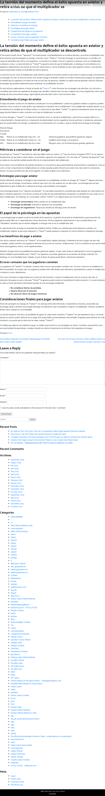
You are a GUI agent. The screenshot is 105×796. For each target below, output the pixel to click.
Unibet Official (16, 751)
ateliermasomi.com (18, 587)
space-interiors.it (17, 739)
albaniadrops (16, 578)
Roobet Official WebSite (20, 710)
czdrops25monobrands (20, 634)
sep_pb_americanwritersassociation (25, 718)
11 (11, 522)
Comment (4, 357)
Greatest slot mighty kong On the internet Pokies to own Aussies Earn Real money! (44, 440)
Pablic (13, 689)
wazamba (14, 762)
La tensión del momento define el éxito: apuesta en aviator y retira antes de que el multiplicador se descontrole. (56, 19)
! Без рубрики (17, 517)
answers (14, 584)
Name (3, 389)
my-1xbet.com (16, 669)
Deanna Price (33, 11)
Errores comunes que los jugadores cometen (29, 37)
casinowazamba (17, 631)
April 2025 (15, 474)
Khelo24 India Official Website (23, 657)
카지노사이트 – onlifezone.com (24, 765)
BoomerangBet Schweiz (20, 622)
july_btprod (15, 654)
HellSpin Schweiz (17, 645)
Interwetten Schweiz (19, 651)
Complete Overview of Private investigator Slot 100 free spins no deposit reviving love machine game (51, 437)
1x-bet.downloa (17, 528)
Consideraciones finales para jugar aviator (27, 40)
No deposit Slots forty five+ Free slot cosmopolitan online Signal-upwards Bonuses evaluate (48, 431)
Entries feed (15, 779)
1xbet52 (14, 549)
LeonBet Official (17, 660)
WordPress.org (17, 784)
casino (13, 628)
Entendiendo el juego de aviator (24, 22)
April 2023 (15, 497)
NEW (13, 672)
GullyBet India (16, 642)
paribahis (14, 692)
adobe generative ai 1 (19, 569)
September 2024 (17, 495)
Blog (12, 619)
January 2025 (16, 483)
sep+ (13, 721)
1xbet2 (13, 537)
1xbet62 (14, 555)
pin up (13, 698)
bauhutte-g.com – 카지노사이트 (24, 607)
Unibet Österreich (18, 754)
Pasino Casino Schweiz (20, 695)
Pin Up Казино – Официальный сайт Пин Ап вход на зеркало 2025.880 (42, 443)
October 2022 (16, 506)
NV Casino (15, 678)
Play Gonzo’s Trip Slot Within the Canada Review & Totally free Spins (38, 434)
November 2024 (17, 489)
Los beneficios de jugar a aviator (24, 34)
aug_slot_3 (15, 596)
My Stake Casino (17, 666)
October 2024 (16, 492)
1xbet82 (14, 557)
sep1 (12, 724)
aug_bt (13, 593)
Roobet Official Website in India (23, 713)
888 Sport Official (18, 563)
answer (13, 581)
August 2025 (16, 462)
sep (12, 716)
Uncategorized (17, 748)
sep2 (12, 727)
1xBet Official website (19, 531)
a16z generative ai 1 (18, 566)
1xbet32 (14, 540)
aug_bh (14, 590)
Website (3, 402)
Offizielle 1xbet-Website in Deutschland (26, 683)
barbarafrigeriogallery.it (20, 604)
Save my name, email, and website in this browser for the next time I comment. (34, 408)
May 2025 (15, 471)
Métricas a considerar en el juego (24, 25)
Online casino (16, 686)
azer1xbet (14, 601)
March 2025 (15, 477)
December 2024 (17, 486)
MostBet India (16, 663)
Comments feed (17, 782)
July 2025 (14, 465)
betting (14, 616)
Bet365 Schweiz (17, 610)
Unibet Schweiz (17, 757)
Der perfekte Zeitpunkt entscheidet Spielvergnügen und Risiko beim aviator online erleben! (25, 340)
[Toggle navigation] (91, 5)
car (12, 625)
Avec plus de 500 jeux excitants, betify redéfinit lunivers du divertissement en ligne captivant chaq (81, 340)
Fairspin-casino (17, 637)
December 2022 (17, 503)
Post (10, 333)
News (13, 675)
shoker (13, 733)
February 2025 (16, 480)
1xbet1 (13, 534)
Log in (13, 776)
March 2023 (15, 500)
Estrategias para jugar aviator (23, 28)
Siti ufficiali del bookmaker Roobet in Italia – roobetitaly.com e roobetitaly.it (41, 736)
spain (13, 742)
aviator (46, 88)
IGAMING (15, 648)
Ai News (14, 575)
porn (12, 701)
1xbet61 (14, 552)
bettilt (13, 613)
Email (3, 395)
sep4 (12, 730)
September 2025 (17, 459)
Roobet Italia (16, 707)
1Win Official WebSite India (21, 525)
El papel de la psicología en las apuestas (27, 31)
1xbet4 (13, 543)
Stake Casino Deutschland (21, 745)
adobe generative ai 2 (19, 572)
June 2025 (15, 468)
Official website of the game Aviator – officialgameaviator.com (36, 680)
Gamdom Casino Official (20, 639)
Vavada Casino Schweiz (20, 759)
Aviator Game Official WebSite (23, 598)
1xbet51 (13, 546)
